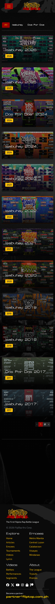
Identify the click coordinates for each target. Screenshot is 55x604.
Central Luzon (36, 542)
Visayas (33, 550)
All (5, 25)
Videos (9, 554)
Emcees (10, 546)
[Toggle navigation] (9, 6)
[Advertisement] (27, 472)
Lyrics (9, 558)
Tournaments (13, 550)
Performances (13, 573)
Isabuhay (17, 25)
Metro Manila (36, 538)
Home (9, 538)
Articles (10, 542)
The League (35, 569)
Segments (11, 577)
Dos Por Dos (36, 25)
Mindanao (34, 554)
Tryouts (33, 573)
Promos (33, 577)
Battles (10, 569)
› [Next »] (48, 424)
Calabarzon (35, 546)
